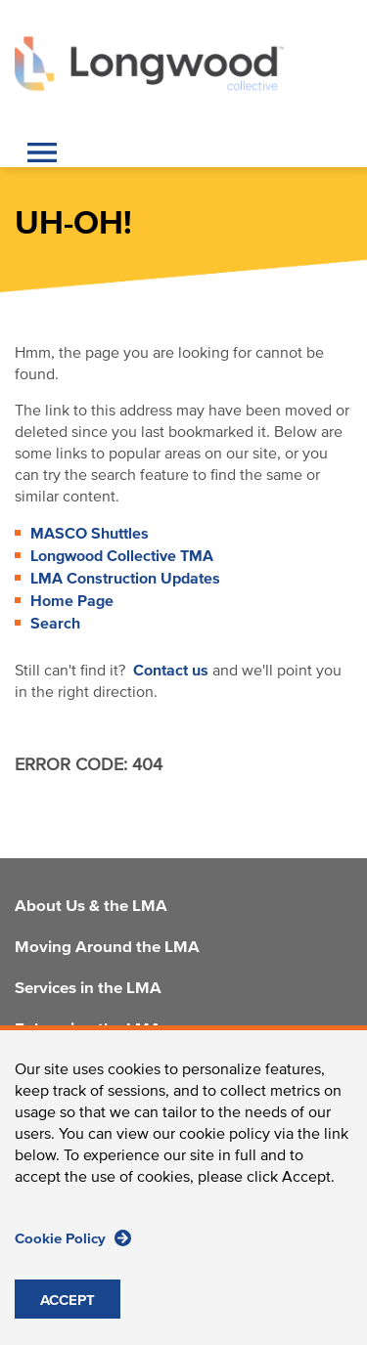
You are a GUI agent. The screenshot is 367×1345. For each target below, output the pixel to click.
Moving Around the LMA (107, 948)
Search (55, 623)
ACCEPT (67, 1322)
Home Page (72, 601)
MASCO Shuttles (89, 534)
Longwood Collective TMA (121, 556)
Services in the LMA (88, 989)
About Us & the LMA (91, 907)
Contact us (170, 670)
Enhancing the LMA (88, 1030)
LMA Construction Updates (125, 578)
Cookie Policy (73, 1259)
